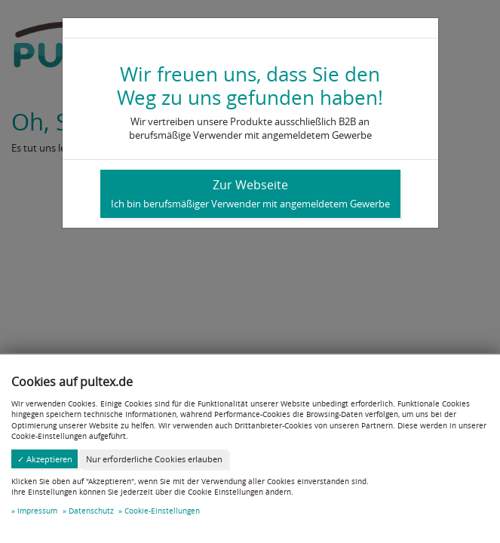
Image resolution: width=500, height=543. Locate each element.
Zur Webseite (250, 193)
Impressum (37, 510)
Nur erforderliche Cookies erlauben (154, 459)
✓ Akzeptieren (44, 459)
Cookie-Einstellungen (162, 510)
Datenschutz (91, 510)
